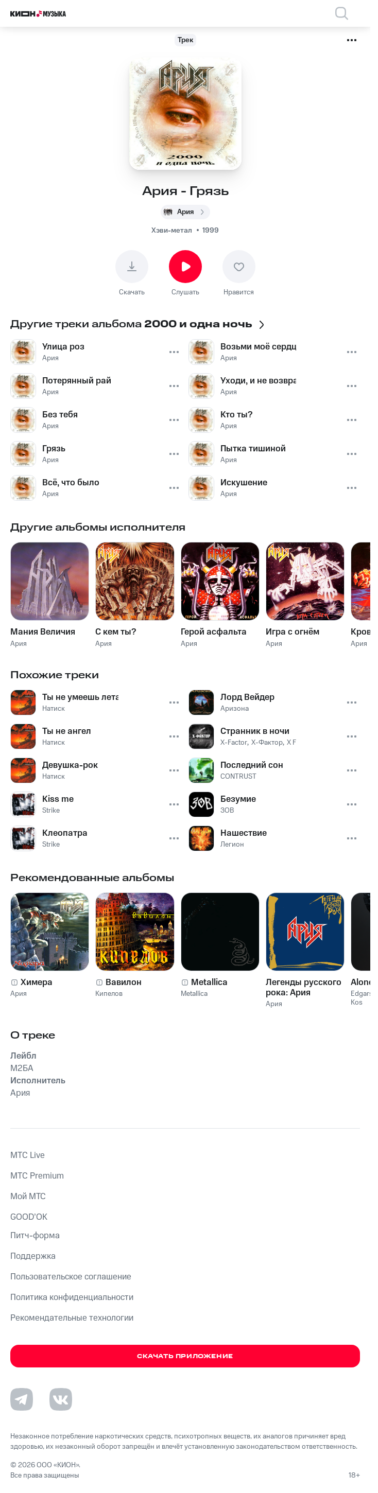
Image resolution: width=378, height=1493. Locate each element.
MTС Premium (37, 1176)
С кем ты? (115, 632)
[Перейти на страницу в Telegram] (21, 1399)
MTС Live (27, 1155)
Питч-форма (35, 1235)
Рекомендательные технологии (71, 1318)
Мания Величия (42, 632)
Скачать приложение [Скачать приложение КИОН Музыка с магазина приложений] (185, 1356)
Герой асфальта (214, 632)
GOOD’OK (28, 1217)
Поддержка (33, 1256)
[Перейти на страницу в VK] (60, 1399)
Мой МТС (28, 1196)
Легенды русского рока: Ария (303, 987)
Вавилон (124, 982)
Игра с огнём (292, 632)
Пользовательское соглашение (70, 1277)
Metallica (209, 982)
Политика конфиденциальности (71, 1297)
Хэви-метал (171, 230)
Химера (37, 982)
